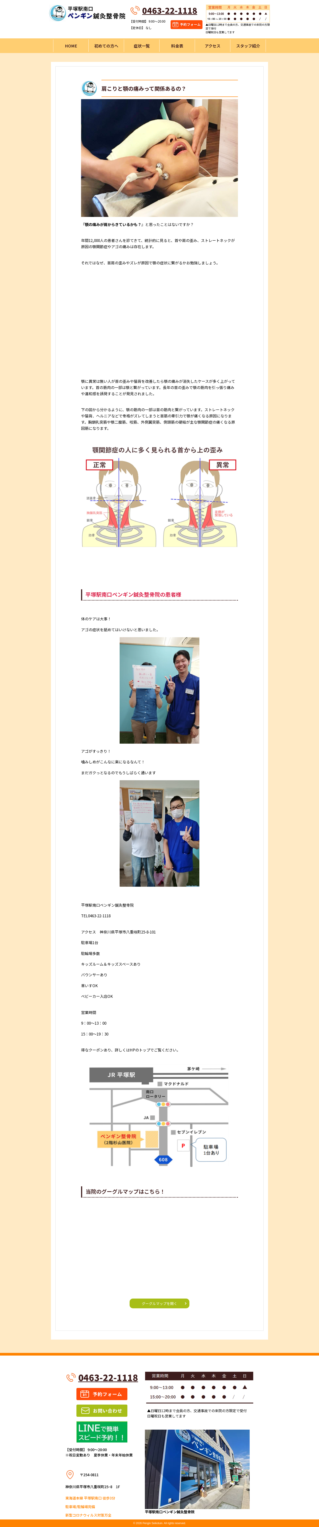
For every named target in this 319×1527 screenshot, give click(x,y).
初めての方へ (106, 46)
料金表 (177, 46)
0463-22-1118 (169, 10)
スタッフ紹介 (248, 46)
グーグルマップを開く (159, 1303)
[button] (159, 158)
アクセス (212, 46)
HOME (71, 46)
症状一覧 (142, 46)
